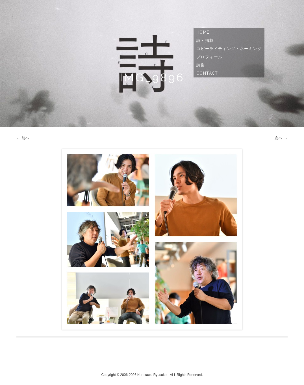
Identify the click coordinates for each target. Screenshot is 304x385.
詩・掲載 (205, 40)
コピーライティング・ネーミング (229, 48)
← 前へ (22, 138)
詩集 (200, 65)
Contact (207, 73)
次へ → (281, 138)
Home (203, 32)
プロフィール (209, 57)
